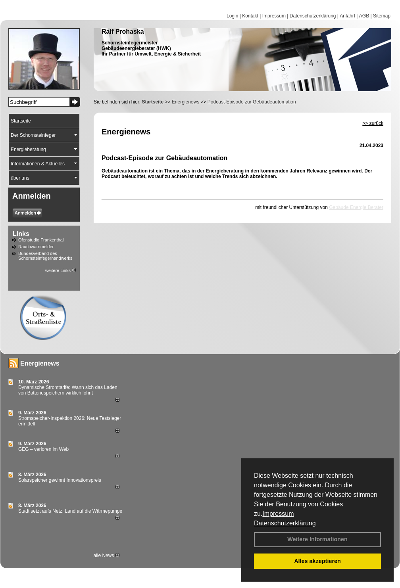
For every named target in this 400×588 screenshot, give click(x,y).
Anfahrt (347, 16)
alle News (106, 555)
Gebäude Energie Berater (356, 207)
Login (232, 16)
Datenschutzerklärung (285, 523)
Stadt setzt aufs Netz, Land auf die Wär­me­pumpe (70, 511)
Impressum (278, 513)
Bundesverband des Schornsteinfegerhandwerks (45, 255)
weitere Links (60, 270)
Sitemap (381, 16)
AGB (364, 16)
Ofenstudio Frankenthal (40, 239)
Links (21, 233)
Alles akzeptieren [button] (317, 561)
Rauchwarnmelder (36, 246)
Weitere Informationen (317, 539)
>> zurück (372, 123)
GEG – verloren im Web (43, 449)
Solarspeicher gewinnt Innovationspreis (59, 480)
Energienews (40, 363)
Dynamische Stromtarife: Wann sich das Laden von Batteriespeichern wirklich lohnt (67, 390)
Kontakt (250, 16)
